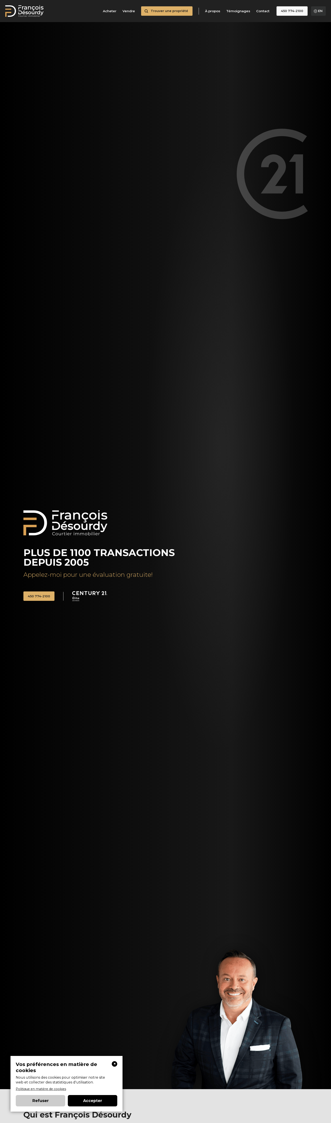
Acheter (109, 11)
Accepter (92, 1100)
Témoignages (238, 11)
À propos (212, 11)
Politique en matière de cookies (41, 1089)
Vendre (129, 11)
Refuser (40, 1100)
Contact (263, 11)
